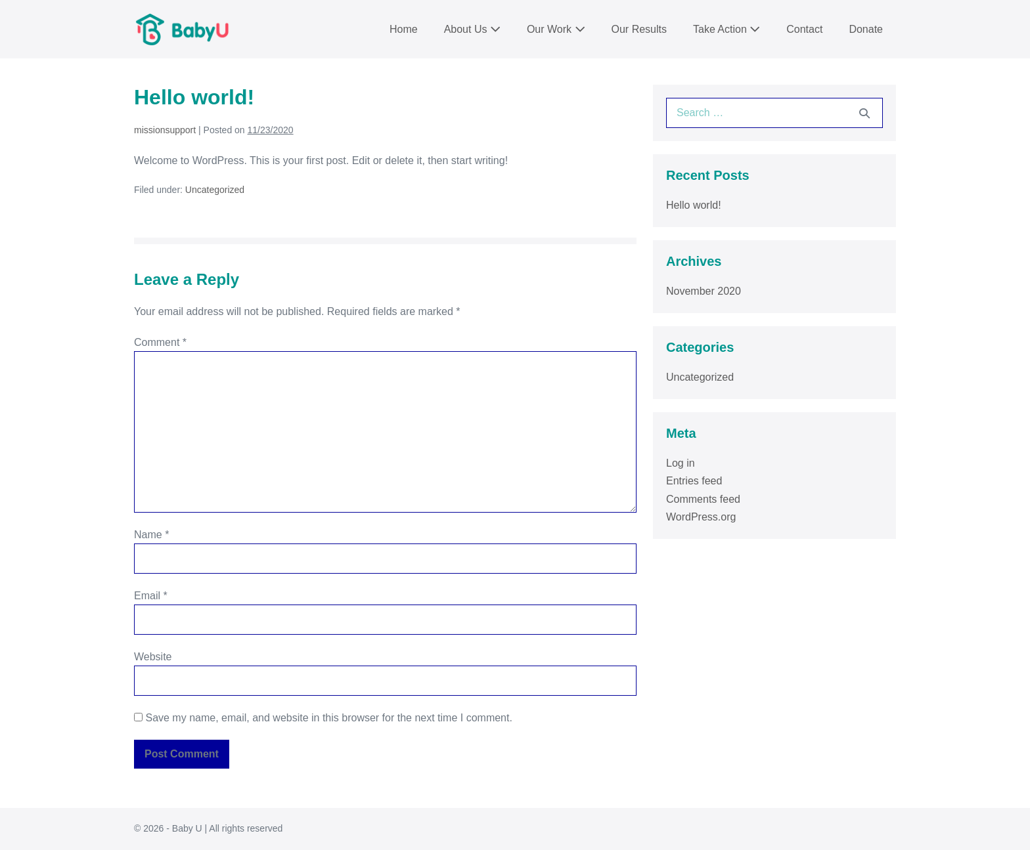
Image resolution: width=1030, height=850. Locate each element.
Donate (866, 29)
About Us (472, 29)
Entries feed (694, 480)
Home (404, 29)
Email (151, 595)
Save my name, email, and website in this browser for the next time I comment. (328, 717)
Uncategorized (214, 189)
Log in (680, 463)
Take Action (726, 29)
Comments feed (703, 499)
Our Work (556, 29)
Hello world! (693, 205)
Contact (804, 29)
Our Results (639, 29)
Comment (160, 342)
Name (151, 534)
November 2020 (703, 291)
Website (153, 656)
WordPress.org (701, 516)
